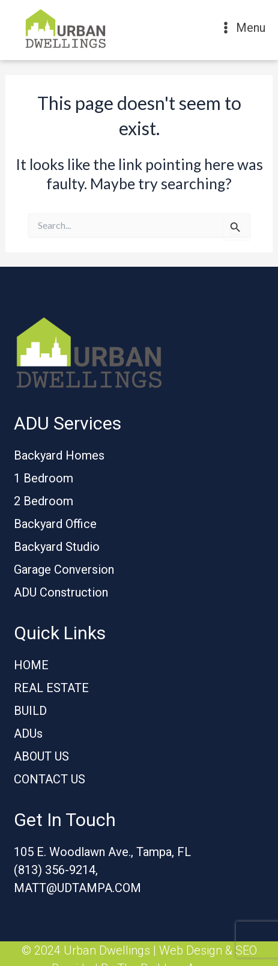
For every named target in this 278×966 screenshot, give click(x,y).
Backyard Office (55, 524)
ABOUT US (41, 756)
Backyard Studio (57, 546)
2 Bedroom (43, 501)
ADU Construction (61, 592)
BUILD (30, 710)
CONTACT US (49, 779)
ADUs (28, 733)
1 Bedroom (43, 478)
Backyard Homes (59, 455)
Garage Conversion (64, 569)
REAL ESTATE (51, 688)
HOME (31, 665)
